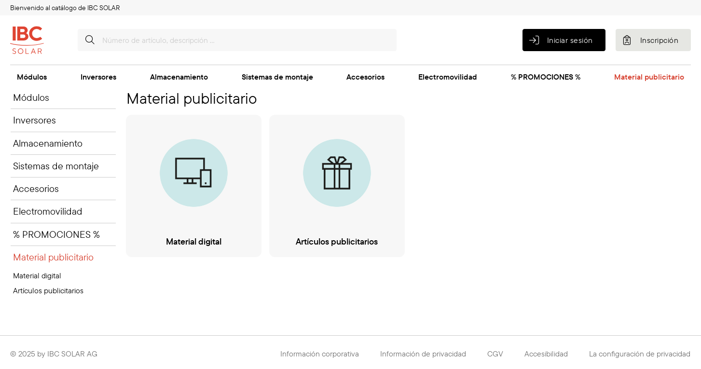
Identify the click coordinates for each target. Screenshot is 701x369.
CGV (495, 353)
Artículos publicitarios (48, 290)
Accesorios (365, 77)
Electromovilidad (447, 77)
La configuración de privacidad (639, 353)
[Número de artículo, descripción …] (237, 40)
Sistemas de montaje (277, 77)
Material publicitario (649, 77)
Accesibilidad (546, 353)
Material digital (37, 275)
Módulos (32, 77)
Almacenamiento (179, 77)
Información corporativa (319, 353)
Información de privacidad (423, 353)
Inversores (98, 77)
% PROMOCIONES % (545, 77)
